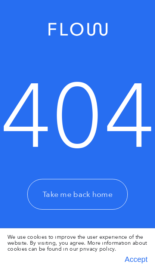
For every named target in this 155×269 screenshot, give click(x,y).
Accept (136, 259)
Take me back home (77, 194)
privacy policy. (98, 249)
